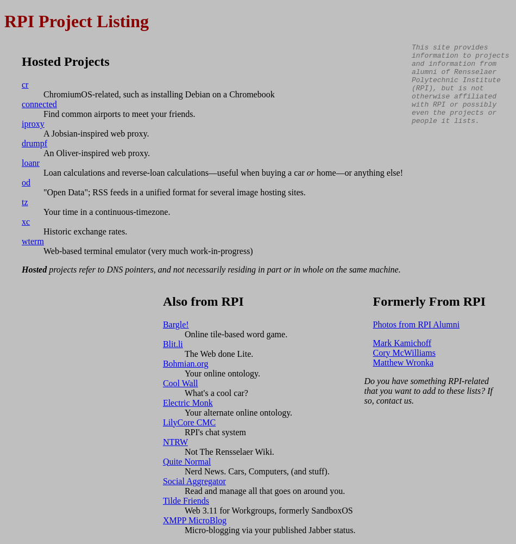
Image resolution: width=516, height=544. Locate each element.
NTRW (175, 442)
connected (39, 104)
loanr (31, 163)
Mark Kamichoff (402, 343)
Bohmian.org (186, 363)
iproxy (33, 123)
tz (25, 202)
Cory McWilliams (404, 352)
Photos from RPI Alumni (416, 324)
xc (26, 221)
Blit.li (173, 344)
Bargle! (176, 324)
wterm (33, 241)
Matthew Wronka (403, 362)
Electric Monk (188, 402)
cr (25, 84)
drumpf (34, 143)
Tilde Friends (186, 500)
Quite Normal (187, 461)
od (26, 182)
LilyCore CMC (189, 422)
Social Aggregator (194, 481)
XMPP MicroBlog (194, 520)
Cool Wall (180, 383)
